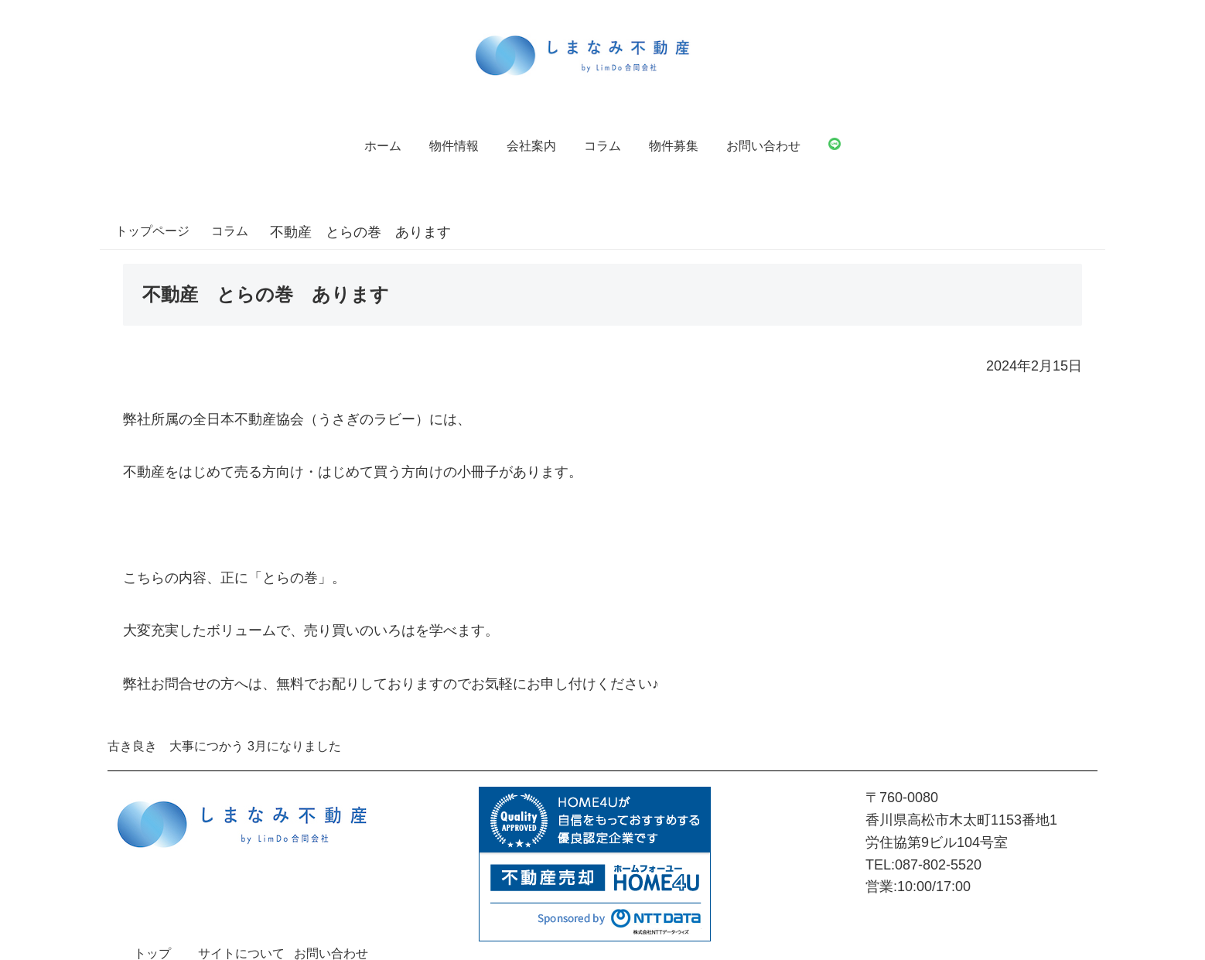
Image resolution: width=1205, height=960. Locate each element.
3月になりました (294, 746)
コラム (602, 145)
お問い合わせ (763, 145)
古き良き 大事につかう (176, 746)
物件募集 (673, 145)
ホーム (382, 145)
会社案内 (531, 145)
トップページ (152, 230)
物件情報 (454, 145)
